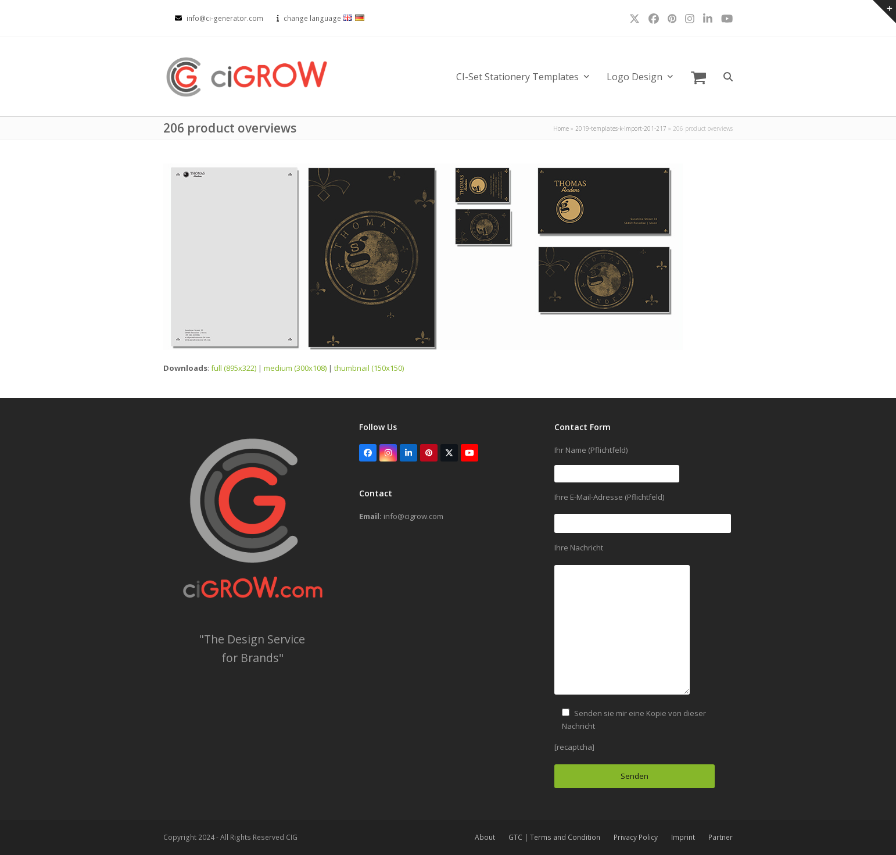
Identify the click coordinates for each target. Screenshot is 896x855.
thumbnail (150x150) (369, 368)
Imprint (683, 837)
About (485, 837)
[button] (698, 76)
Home (561, 128)
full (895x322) (233, 368)
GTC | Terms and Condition (554, 837)
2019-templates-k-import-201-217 (620, 128)
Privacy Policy (636, 837)
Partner (720, 837)
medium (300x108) (295, 368)
